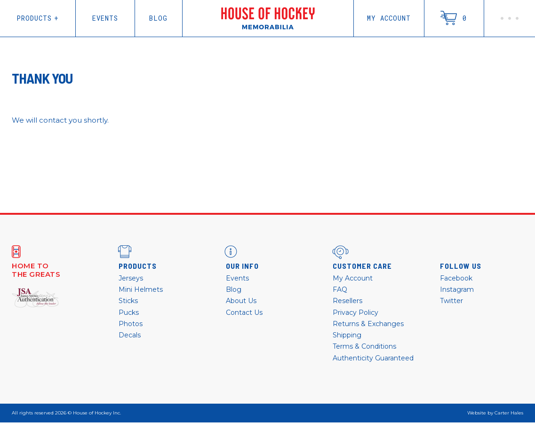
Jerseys (131, 278)
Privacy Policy (355, 312)
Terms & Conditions (364, 346)
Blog (158, 18)
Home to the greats (36, 270)
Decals (130, 335)
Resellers (347, 301)
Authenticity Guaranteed (373, 358)
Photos (131, 324)
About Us (241, 301)
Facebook (456, 278)
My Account (389, 18)
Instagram (457, 289)
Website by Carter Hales (495, 413)
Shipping (347, 335)
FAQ (340, 289)
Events (105, 18)
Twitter (451, 301)
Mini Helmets (141, 289)
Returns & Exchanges (368, 324)
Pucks (129, 312)
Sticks (128, 301)
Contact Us (244, 312)
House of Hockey (268, 18)
